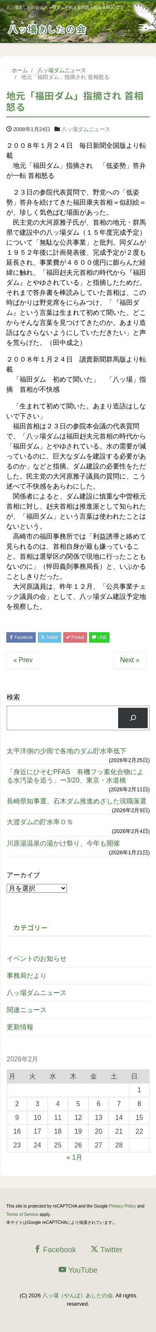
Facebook (21, 637)
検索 (13, 697)
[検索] (133, 718)
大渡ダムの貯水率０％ (40, 822)
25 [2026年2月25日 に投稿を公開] (58, 1145)
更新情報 (20, 1027)
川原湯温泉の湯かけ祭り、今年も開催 (63, 843)
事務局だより (27, 975)
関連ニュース (27, 1009)
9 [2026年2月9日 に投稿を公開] (17, 1117)
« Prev (22, 659)
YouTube (78, 1270)
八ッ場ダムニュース (86, 129)
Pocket (75, 637)
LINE (99, 637)
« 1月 (74, 1157)
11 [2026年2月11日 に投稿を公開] (58, 1117)
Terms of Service (22, 1214)
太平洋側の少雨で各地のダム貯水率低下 (66, 751)
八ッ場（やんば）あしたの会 (77, 1295)
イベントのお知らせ (37, 958)
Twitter (49, 637)
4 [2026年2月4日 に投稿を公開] (58, 1103)
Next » (129, 659)
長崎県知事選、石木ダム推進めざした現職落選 (76, 801)
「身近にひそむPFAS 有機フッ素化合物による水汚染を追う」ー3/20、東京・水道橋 (75, 775)
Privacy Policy (122, 1206)
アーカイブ (23, 875)
